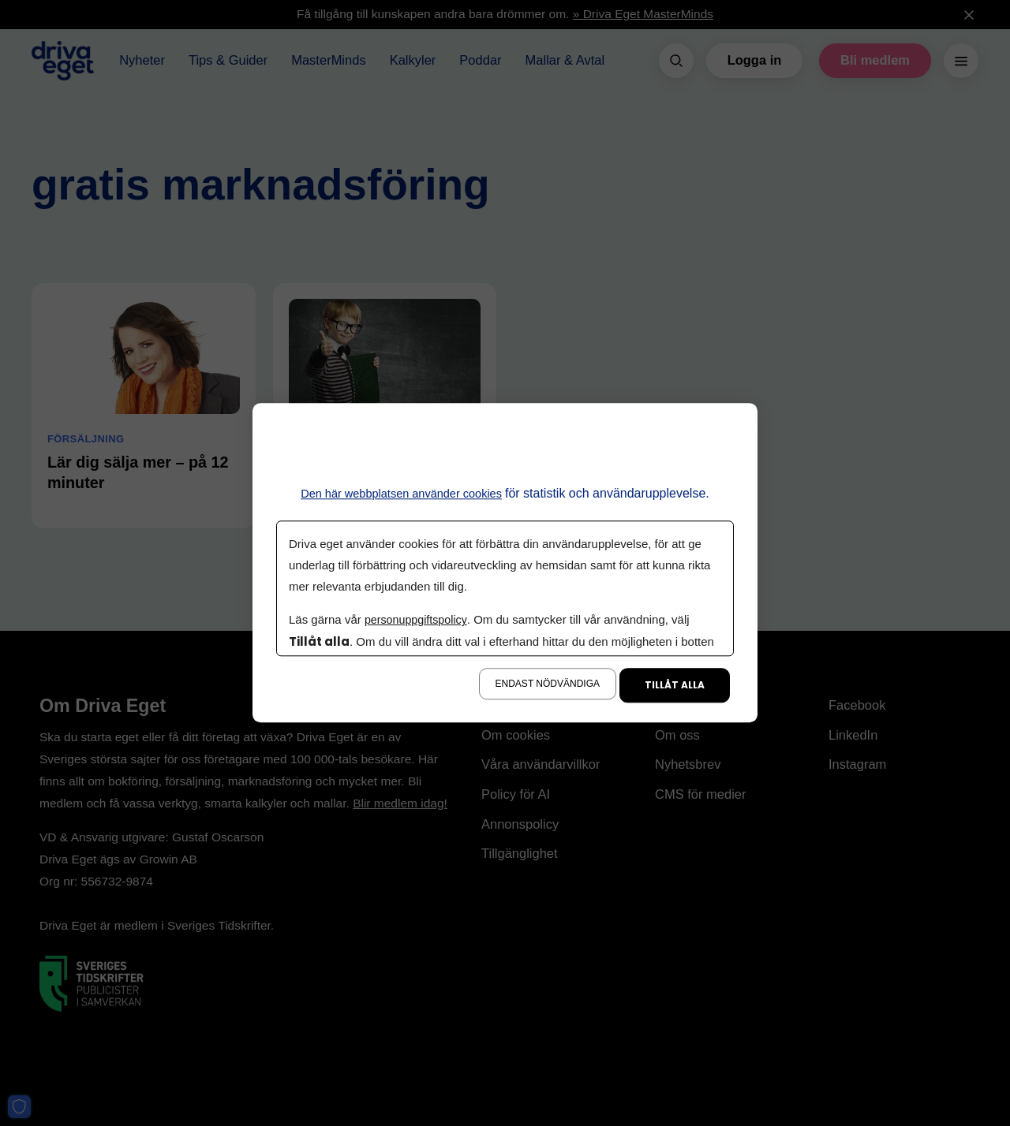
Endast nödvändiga (548, 684)
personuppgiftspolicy (418, 620)
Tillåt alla (675, 685)
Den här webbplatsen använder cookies (401, 493)
